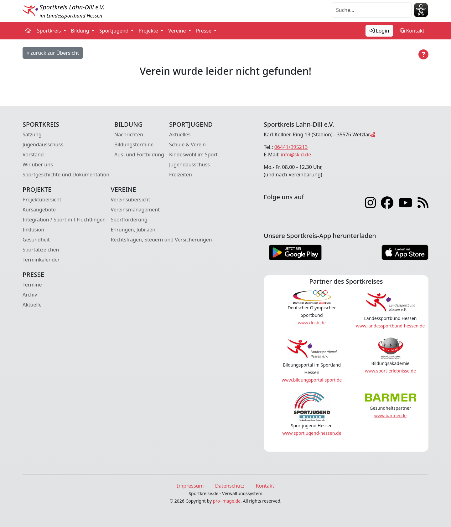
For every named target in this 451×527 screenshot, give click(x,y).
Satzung (32, 134)
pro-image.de (227, 501)
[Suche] (372, 10)
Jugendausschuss (43, 144)
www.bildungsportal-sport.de (312, 380)
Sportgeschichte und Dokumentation (66, 174)
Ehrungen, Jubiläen (133, 229)
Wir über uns (38, 164)
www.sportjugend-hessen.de (311, 433)
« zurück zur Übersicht (53, 52)
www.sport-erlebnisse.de (390, 371)
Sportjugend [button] (114, 30)
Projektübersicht (42, 199)
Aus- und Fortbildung (139, 154)
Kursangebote (39, 209)
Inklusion (33, 229)
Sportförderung (129, 219)
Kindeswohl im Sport (193, 154)
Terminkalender (41, 259)
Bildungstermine (133, 144)
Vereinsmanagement (135, 209)
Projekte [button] (148, 30)
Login (379, 30)
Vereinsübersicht (130, 199)
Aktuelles (179, 134)
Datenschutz (230, 485)
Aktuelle (32, 304)
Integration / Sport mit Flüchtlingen (64, 219)
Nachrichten (128, 134)
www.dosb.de (312, 323)
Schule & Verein (187, 144)
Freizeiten (180, 174)
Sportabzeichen (41, 249)
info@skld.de (296, 154)
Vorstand (33, 154)
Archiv (30, 294)
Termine (32, 284)
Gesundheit (36, 239)
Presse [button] (204, 30)
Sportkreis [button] (49, 30)
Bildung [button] (81, 30)
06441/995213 (291, 147)
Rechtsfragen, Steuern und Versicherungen (161, 239)
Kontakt (412, 30)
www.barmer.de (390, 415)
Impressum (190, 485)
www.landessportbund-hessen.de (390, 326)
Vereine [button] (177, 30)
